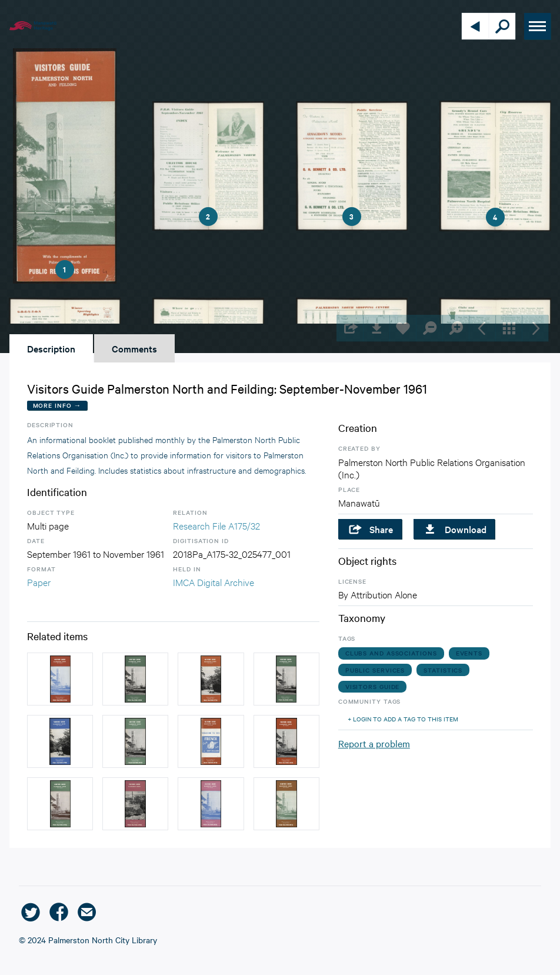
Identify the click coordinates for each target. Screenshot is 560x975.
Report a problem (374, 743)
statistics (443, 669)
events (469, 652)
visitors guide (372, 686)
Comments (134, 348)
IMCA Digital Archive (213, 581)
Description (51, 348)
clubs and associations (391, 652)
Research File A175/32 (216, 525)
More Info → (57, 405)
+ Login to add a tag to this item (403, 718)
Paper (39, 581)
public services (375, 669)
